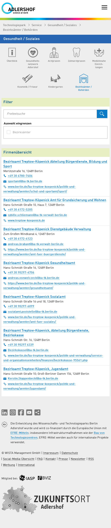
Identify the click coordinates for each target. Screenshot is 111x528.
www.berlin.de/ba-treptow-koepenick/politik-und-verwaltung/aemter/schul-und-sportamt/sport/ (39, 189)
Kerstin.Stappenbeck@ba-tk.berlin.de (30, 378)
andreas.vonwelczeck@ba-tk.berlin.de (31, 278)
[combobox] (50, 114)
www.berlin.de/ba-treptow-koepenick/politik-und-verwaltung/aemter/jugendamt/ (39, 386)
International (26, 465)
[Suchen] (102, 114)
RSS (91, 459)
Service (37, 25)
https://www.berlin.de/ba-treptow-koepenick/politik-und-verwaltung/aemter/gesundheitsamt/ (44, 286)
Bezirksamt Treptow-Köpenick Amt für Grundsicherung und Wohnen (54, 200)
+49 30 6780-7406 (18, 176)
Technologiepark (14, 25)
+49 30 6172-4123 (18, 238)
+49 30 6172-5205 (18, 209)
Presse (63, 459)
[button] (4, 412)
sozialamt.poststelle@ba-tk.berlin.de (30, 311)
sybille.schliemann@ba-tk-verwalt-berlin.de (35, 215)
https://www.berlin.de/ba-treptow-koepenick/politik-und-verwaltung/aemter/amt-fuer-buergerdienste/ (44, 252)
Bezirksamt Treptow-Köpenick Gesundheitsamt (39, 263)
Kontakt (50, 459)
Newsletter (78, 459)
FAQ (39, 459)
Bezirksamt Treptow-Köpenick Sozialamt (34, 297)
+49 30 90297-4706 (18, 272)
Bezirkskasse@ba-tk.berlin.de (25, 350)
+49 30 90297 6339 (18, 344)
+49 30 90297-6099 (18, 306)
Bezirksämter (22, 132)
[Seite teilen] (37, 412)
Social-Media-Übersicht (18, 459)
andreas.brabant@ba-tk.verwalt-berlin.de (33, 244)
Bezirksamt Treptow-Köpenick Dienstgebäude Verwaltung (47, 229)
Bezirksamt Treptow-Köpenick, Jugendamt (35, 369)
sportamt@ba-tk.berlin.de (22, 181)
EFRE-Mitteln (19, 433)
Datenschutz (70, 453)
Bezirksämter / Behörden (20, 30)
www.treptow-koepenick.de (24, 220)
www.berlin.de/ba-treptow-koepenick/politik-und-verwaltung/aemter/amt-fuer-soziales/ (39, 319)
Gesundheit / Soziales (62, 25)
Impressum (51, 453)
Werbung (9, 465)
